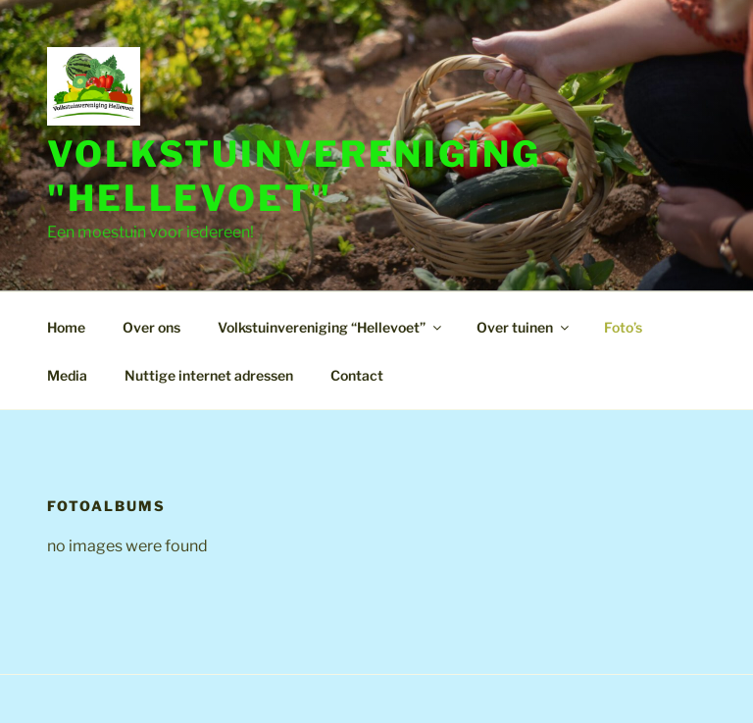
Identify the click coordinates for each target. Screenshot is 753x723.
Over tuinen (524, 327)
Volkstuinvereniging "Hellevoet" (294, 176)
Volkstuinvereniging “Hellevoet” (331, 327)
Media (67, 375)
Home (66, 327)
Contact (356, 375)
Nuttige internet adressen (209, 375)
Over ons (151, 327)
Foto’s (623, 327)
